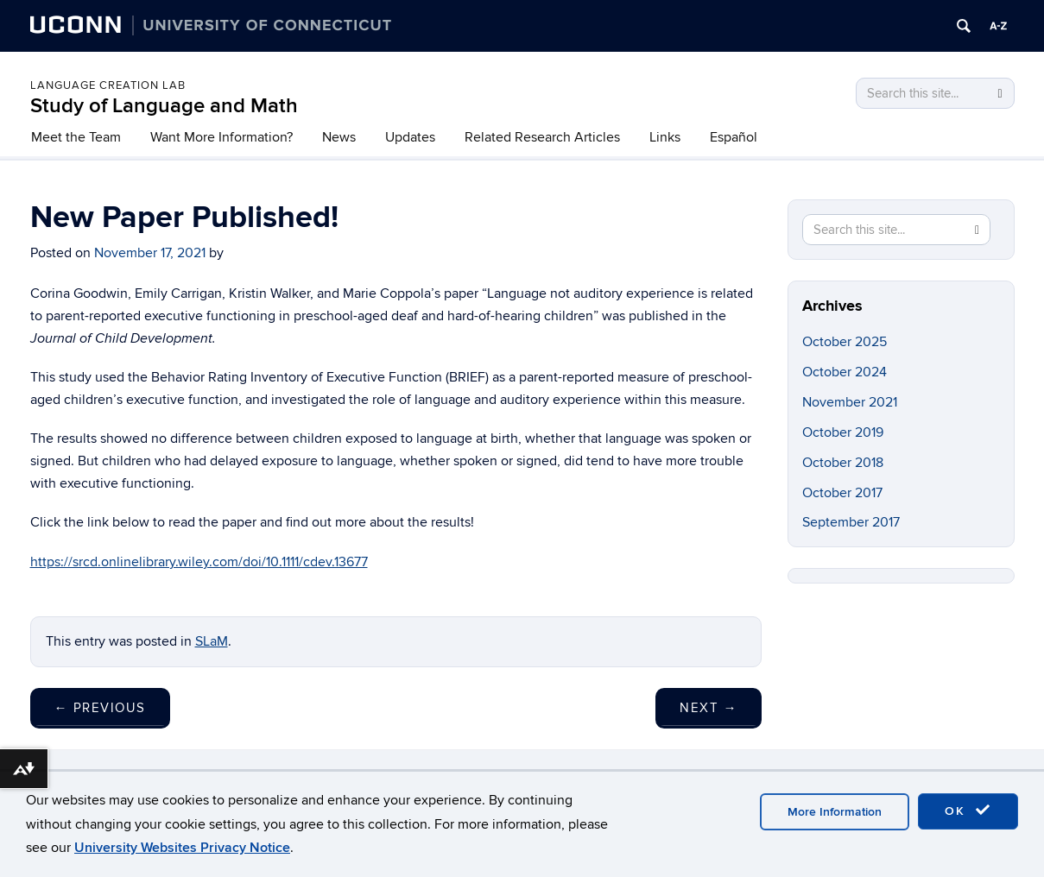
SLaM (211, 641)
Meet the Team (76, 137)
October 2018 (842, 462)
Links (664, 137)
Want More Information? (221, 137)
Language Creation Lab (108, 85)
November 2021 (849, 402)
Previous (100, 708)
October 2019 (842, 432)
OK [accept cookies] (968, 810)
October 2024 (844, 372)
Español (733, 137)
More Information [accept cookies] (835, 811)
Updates (410, 137)
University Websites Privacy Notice (182, 847)
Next (708, 708)
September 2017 (851, 522)
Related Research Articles (542, 137)
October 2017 (842, 493)
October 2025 (844, 341)
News (339, 137)
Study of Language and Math (164, 105)
